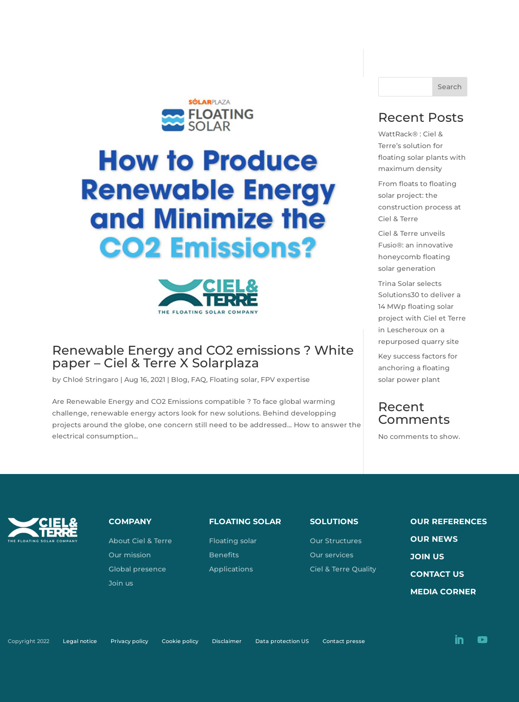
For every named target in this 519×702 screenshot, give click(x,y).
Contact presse (344, 641)
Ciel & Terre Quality (343, 569)
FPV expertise (285, 379)
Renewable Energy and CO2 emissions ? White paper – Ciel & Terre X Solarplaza (203, 356)
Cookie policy (180, 641)
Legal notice (80, 641)
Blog (179, 379)
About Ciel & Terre (140, 540)
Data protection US (282, 641)
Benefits (224, 554)
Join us (121, 583)
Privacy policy (129, 641)
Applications (231, 569)
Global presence (137, 569)
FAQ (198, 379)
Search (450, 86)
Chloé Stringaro (90, 379)
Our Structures (336, 540)
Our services (331, 554)
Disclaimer (227, 641)
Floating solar (233, 379)
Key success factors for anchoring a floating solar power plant (418, 368)
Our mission (130, 554)
